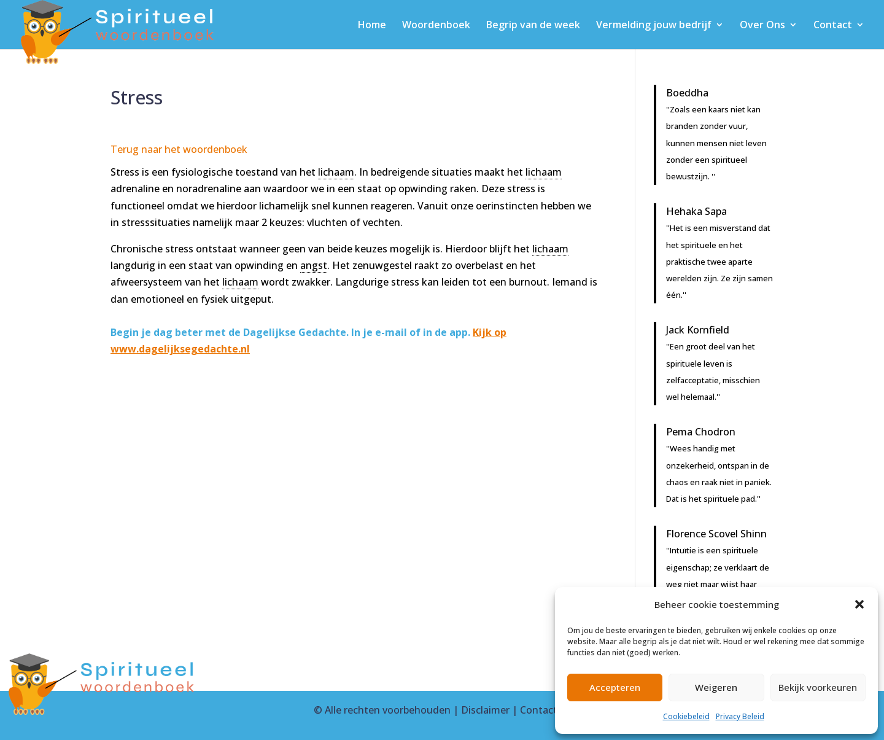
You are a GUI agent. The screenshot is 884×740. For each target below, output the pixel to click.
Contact (832, 25)
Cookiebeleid (686, 716)
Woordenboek (436, 25)
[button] (859, 604)
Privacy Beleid (740, 716)
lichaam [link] (336, 172)
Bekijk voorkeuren (817, 687)
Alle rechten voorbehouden (388, 710)
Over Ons (762, 25)
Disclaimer (485, 710)
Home (372, 25)
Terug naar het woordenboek (178, 149)
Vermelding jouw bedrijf (653, 25)
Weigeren (716, 687)
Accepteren (614, 687)
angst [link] (313, 265)
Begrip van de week (533, 25)
